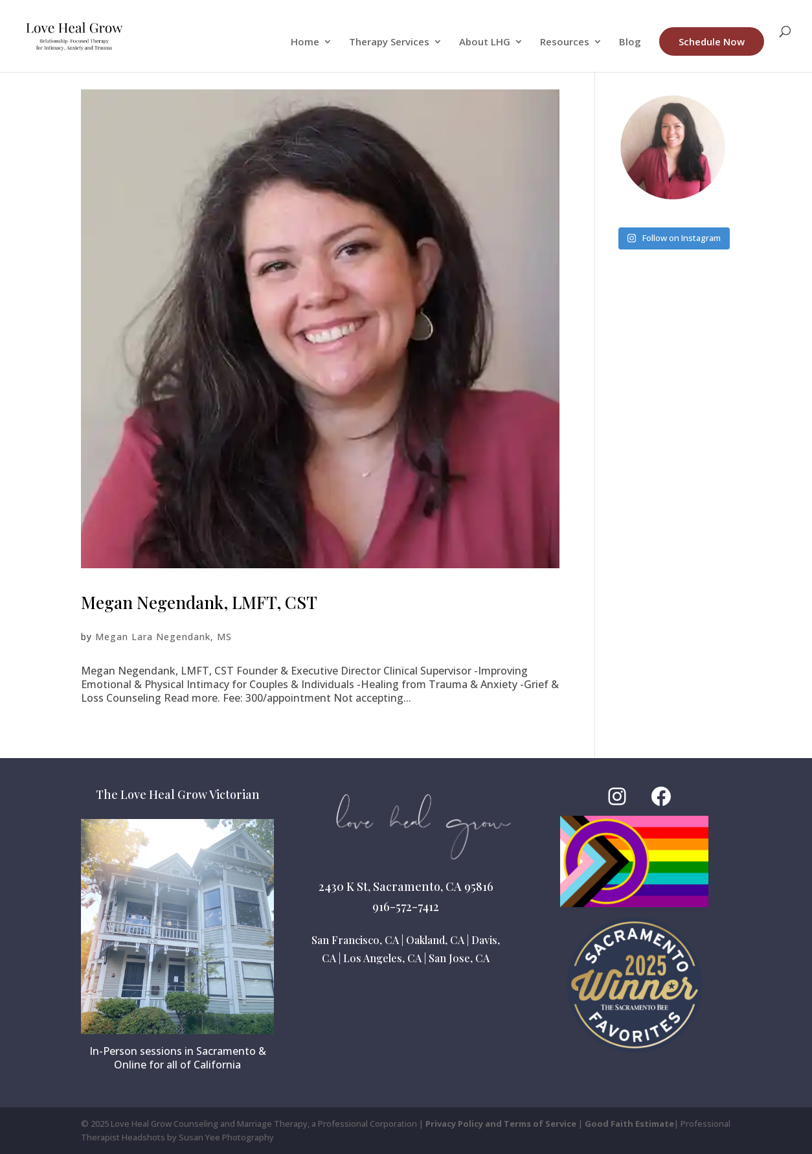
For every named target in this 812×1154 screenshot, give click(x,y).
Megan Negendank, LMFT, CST (199, 602)
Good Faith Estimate (629, 1123)
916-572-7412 (405, 906)
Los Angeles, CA (382, 958)
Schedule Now (712, 41)
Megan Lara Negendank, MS (163, 636)
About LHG (484, 42)
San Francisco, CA (355, 940)
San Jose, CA (459, 958)
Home (305, 42)
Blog (630, 42)
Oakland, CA (435, 940)
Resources (564, 42)
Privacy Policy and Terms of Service (500, 1123)
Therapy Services (389, 42)
